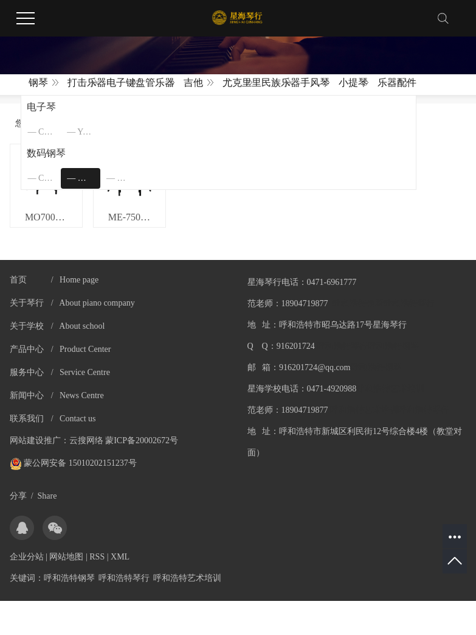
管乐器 (159, 82)
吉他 (193, 82)
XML (120, 560)
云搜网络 (86, 444)
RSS (97, 560)
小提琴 (353, 82)
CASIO (49, 131)
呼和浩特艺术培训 (187, 581)
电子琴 (41, 107)
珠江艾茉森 (128, 178)
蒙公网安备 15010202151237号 (73, 466)
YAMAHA (88, 131)
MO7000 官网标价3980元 (52, 221)
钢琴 (38, 82)
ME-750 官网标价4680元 (139, 221)
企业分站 (27, 560)
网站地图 (66, 560)
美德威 (89, 178)
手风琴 (314, 82)
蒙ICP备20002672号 (141, 444)
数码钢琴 (46, 153)
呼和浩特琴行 (124, 581)
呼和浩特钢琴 (69, 581)
